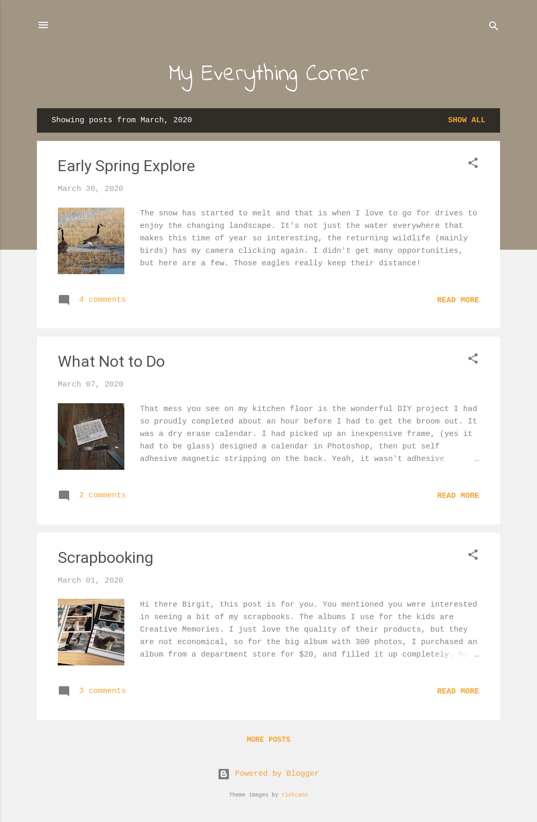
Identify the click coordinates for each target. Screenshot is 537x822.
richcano (295, 795)
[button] (473, 165)
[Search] (494, 28)
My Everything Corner (269, 74)
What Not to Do (111, 361)
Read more (458, 300)
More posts (268, 740)
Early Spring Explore (126, 166)
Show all (466, 120)
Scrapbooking (106, 557)
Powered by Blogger (268, 773)
